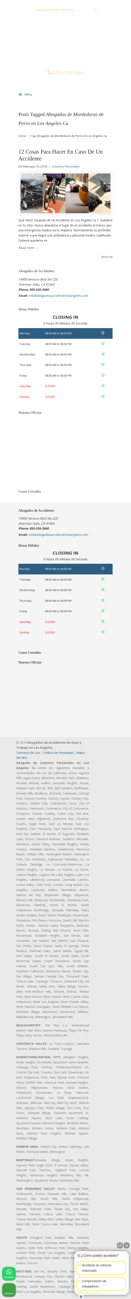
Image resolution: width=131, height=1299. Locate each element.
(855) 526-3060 (83, 10)
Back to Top (107, 257)
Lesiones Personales (66, 166)
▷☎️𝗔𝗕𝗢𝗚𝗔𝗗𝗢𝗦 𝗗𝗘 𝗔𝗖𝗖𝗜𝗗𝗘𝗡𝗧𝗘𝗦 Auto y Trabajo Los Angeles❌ (65, 45)
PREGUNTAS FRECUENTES (65, 3)
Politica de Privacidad (58, 753)
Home (22, 136)
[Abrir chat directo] (120, 1245)
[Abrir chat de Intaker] (81, 1297)
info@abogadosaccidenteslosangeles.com (65, 16)
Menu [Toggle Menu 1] (25, 94)
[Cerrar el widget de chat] (127, 1245)
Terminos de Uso (28, 753)
